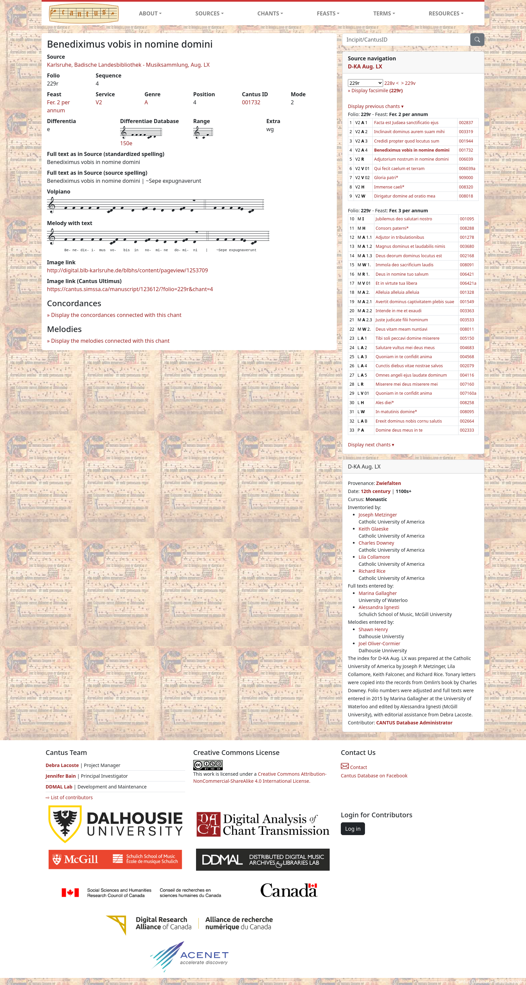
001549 (467, 302)
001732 (251, 102)
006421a (468, 283)
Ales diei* (385, 402)
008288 (467, 228)
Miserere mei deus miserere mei (407, 384)
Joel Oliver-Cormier (379, 643)
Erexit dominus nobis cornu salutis (409, 421)
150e (126, 143)
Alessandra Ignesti (379, 607)
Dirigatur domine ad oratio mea (404, 196)
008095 (467, 412)
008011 (467, 329)
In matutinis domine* (396, 412)
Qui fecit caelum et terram (399, 168)
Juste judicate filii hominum (402, 320)
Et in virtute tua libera (396, 283)
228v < (391, 83)
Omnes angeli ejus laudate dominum (411, 375)
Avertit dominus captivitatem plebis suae (415, 302)
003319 (466, 131)
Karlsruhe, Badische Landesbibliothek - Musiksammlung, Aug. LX (128, 64)
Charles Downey (376, 543)
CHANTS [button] (268, 13)
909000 (466, 177)
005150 (467, 338)
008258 (467, 402)
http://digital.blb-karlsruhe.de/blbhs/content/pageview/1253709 (127, 270)
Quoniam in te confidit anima (404, 357)
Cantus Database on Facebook (374, 775)
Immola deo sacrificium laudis (404, 265)
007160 (467, 384)
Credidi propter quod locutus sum (406, 141)
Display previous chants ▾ (376, 106)
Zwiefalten (388, 483)
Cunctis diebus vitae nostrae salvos (409, 366)
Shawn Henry (373, 629)
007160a (468, 393)
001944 (466, 141)
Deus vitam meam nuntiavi (401, 329)
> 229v (408, 83)
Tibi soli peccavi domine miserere (407, 338)
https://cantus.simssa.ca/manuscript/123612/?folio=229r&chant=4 (130, 289)
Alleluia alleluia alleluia (397, 292)
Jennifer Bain (61, 776)
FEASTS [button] (326, 13)
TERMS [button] (382, 13)
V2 (99, 102)
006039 (466, 159)
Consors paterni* (392, 228)
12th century (375, 491)
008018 (466, 196)
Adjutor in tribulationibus (400, 237)
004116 (467, 375)
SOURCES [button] (208, 13)
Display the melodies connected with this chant (110, 340)
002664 (467, 421)
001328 (467, 292)
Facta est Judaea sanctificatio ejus (406, 122)
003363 (467, 311)
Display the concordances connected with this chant (116, 315)
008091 (467, 265)
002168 (467, 256)
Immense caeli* (389, 187)
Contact (354, 767)
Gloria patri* (386, 177)
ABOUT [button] (148, 13)
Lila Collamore (374, 557)
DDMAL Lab (59, 786)
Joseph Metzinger (378, 514)
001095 (467, 219)
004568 (467, 357)
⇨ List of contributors (69, 797)
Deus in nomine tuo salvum (402, 274)
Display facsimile (377, 90)
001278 (467, 237)
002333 (467, 430)
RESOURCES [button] (444, 13)
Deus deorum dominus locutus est (409, 256)
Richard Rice (372, 571)
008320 (466, 187)
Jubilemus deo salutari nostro (404, 219)
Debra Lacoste (62, 765)
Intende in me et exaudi (399, 311)
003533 (467, 320)
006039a (467, 168)
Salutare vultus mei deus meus (405, 347)
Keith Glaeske (373, 529)
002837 (466, 122)
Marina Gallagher (378, 593)
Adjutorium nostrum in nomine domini (411, 159)
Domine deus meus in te (399, 430)
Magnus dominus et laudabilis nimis (410, 246)
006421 (467, 274)
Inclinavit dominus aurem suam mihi (409, 131)
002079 (467, 366)
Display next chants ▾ (371, 444)
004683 (467, 347)
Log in (353, 828)
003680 (467, 246)
